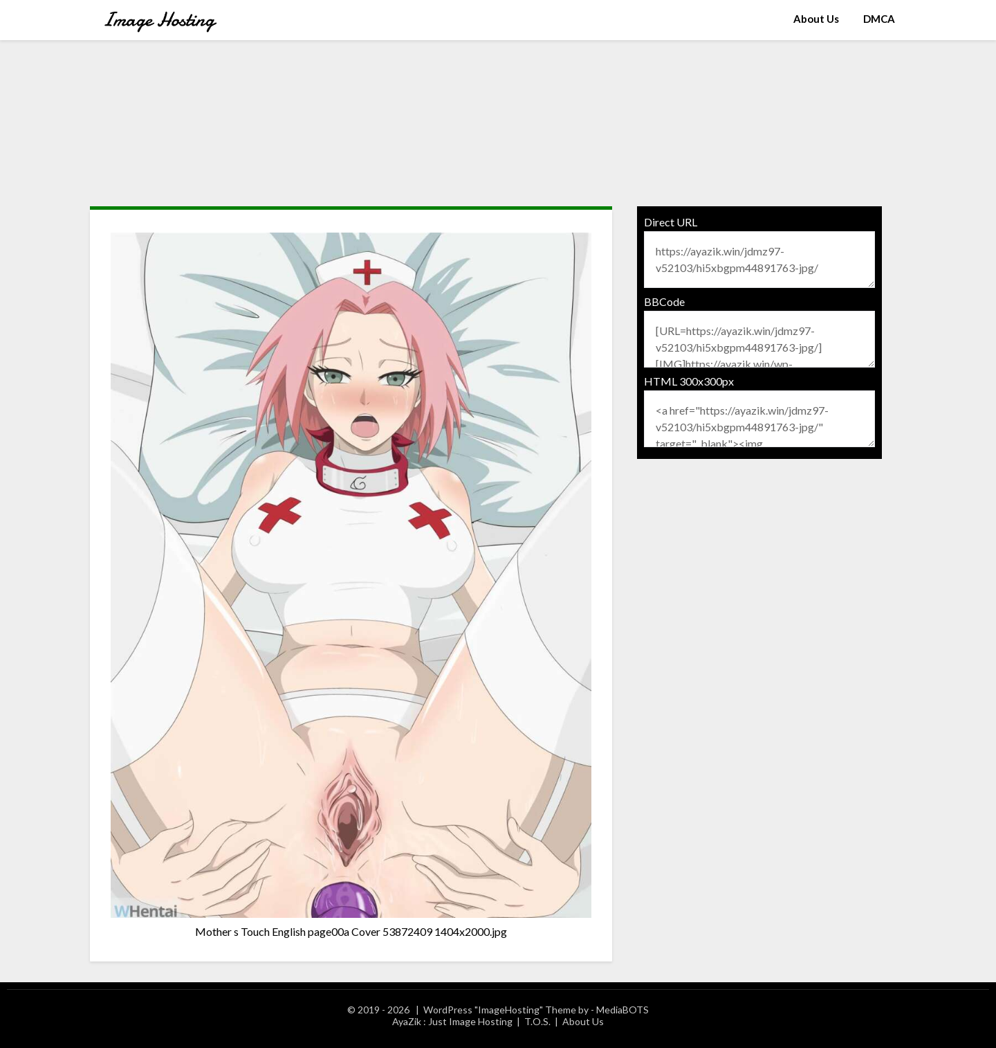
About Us (816, 18)
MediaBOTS (622, 1009)
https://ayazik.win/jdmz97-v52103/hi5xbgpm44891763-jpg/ (759, 259)
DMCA (879, 18)
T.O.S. (537, 1021)
